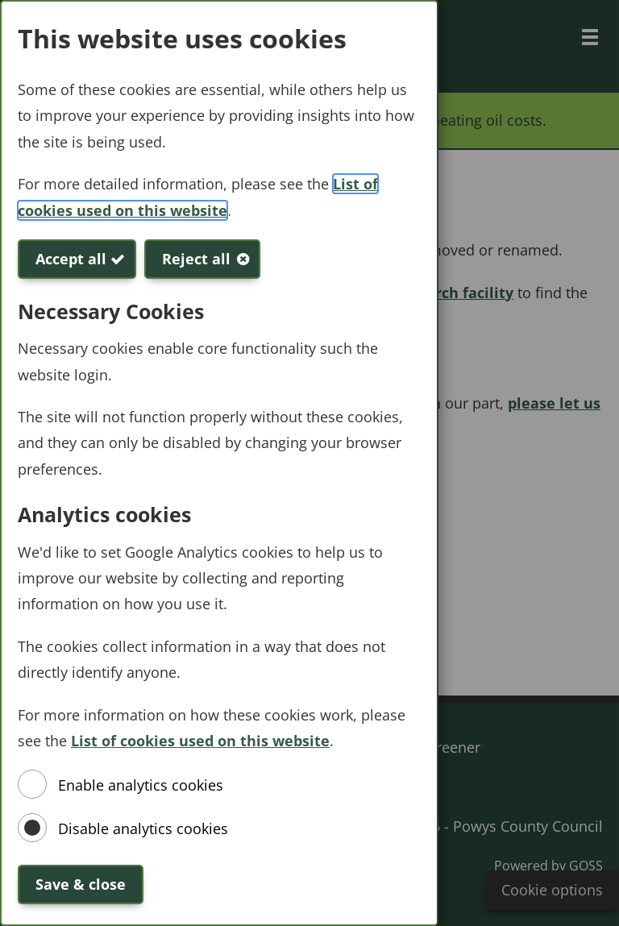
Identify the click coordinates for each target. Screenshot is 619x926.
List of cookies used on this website (200, 740)
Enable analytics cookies (140, 785)
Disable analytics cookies (143, 828)
